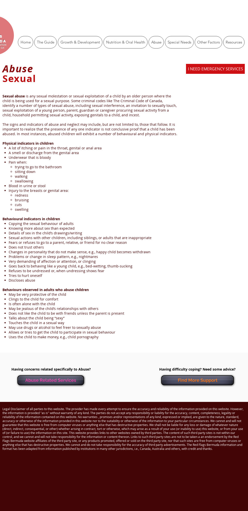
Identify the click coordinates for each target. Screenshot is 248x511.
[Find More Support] (197, 380)
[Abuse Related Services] (50, 380)
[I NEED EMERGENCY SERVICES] (215, 69)
